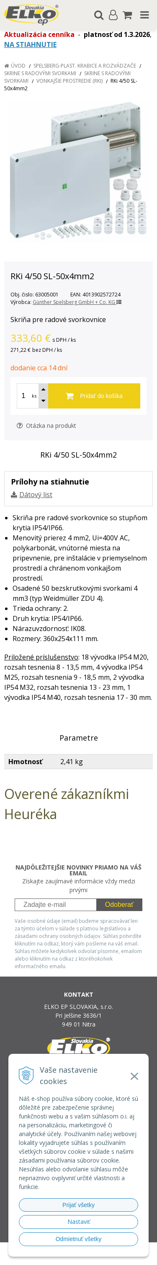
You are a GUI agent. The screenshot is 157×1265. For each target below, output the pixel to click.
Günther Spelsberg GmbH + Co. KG (77, 302)
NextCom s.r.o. (94, 1257)
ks (34, 396)
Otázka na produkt (46, 426)
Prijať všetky (78, 1205)
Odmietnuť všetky (79, 1239)
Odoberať (119, 904)
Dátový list (35, 494)
